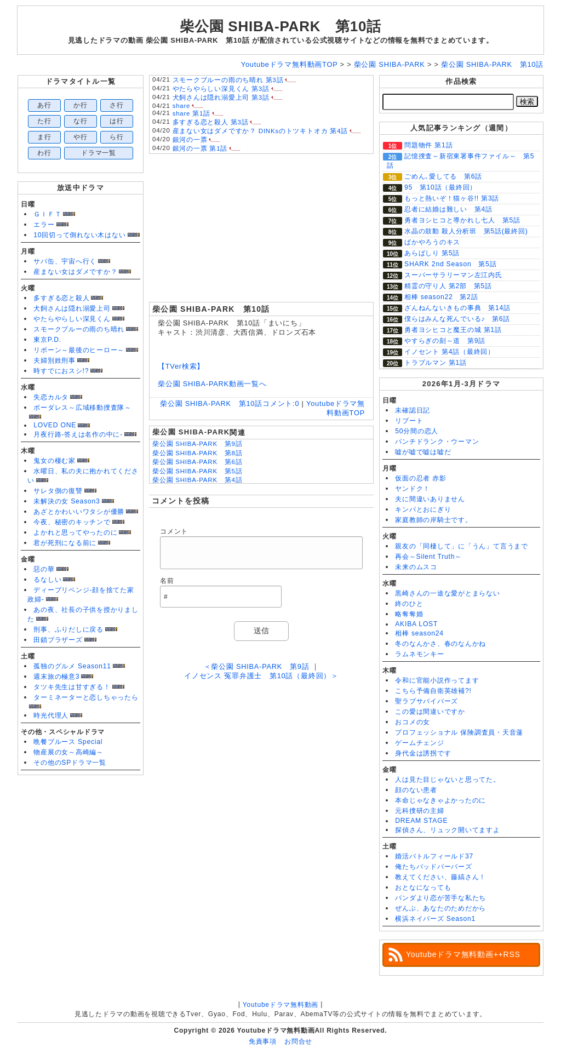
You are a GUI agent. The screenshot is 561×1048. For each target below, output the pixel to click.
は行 (117, 121)
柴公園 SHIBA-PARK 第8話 (197, 453)
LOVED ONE (54, 425)
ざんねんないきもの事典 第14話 (457, 308)
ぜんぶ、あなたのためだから (440, 908)
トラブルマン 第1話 (435, 362)
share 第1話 (191, 113)
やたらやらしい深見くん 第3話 (221, 88)
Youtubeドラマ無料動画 (280, 1005)
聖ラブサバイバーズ (426, 701)
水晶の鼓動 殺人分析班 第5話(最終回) (466, 231)
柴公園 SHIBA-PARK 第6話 (197, 462)
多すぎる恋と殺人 (61, 298)
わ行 (44, 153)
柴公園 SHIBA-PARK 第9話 (197, 443)
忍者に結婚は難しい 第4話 (448, 209)
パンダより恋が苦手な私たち (440, 898)
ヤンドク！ (412, 488)
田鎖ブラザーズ (57, 640)
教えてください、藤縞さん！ (440, 877)
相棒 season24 (419, 633)
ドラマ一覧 (98, 153)
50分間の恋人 (416, 431)
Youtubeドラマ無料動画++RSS (463, 954)
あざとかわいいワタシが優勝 (78, 512)
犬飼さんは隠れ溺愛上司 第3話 (221, 97)
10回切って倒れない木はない (79, 235)
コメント (174, 531)
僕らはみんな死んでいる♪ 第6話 (457, 319)
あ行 (44, 105)
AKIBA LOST (416, 624)
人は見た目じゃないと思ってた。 (447, 779)
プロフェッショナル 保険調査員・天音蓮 (459, 732)
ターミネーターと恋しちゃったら (86, 697)
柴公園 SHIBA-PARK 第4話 (197, 480)
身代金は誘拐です (423, 753)
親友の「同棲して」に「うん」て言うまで (461, 546)
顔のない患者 (416, 790)
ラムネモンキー (419, 654)
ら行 (117, 137)
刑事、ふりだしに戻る (68, 629)
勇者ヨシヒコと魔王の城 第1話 (453, 330)
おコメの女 (412, 722)
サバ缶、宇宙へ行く (64, 261)
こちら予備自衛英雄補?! (433, 691)
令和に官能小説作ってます (437, 680)
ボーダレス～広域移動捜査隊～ (82, 407)
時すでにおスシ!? (61, 371)
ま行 (44, 137)
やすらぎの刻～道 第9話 (444, 341)
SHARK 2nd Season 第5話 (450, 264)
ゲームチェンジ (419, 743)
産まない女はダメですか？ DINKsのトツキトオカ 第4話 (260, 131)
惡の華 (43, 569)
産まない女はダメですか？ (75, 272)
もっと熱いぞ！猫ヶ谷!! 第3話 (451, 198)
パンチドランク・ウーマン (437, 441)
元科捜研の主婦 (419, 811)
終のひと (409, 604)
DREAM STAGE (421, 820)
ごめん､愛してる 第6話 (443, 176)
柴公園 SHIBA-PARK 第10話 (280, 26)
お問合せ (298, 1041)
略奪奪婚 (409, 614)
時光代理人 (50, 715)
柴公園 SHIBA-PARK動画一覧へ (212, 384)
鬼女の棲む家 (54, 461)
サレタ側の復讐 (57, 491)
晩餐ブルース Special (67, 742)
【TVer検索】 (181, 366)
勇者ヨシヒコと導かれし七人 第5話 (462, 220)
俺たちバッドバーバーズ (433, 867)
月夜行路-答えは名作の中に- (78, 434)
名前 (167, 581)
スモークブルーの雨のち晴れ (78, 329)
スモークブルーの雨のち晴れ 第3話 (228, 80)
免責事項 (263, 1041)
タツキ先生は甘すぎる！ (71, 687)
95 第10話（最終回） (440, 187)
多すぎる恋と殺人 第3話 (211, 122)
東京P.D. (47, 339)
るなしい (47, 579)
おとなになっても (423, 887)
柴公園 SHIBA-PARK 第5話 (197, 471)
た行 (44, 121)
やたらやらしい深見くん (71, 319)
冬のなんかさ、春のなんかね (440, 644)
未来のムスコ (416, 567)
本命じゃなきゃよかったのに (440, 800)
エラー (43, 224)
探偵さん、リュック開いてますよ (447, 830)
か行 (80, 105)
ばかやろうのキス (432, 242)
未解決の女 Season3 (66, 501)
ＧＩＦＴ (47, 214)
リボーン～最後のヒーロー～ (78, 350)
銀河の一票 (190, 139)
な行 (80, 121)
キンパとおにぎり (423, 509)
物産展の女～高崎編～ (68, 752)
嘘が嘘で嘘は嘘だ (423, 452)
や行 (80, 137)
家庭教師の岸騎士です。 (433, 520)
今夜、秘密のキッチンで (71, 522)
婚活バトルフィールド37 (434, 856)
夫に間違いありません (430, 499)
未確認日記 (412, 410)
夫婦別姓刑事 (54, 360)
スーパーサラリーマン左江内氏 (453, 275)
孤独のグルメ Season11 (72, 666)
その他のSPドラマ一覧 (69, 762)
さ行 (117, 105)
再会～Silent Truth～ (428, 556)
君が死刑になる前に (64, 543)
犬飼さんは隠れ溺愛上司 (71, 308)
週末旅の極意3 (56, 676)
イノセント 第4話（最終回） (449, 352)
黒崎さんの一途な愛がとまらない (447, 593)
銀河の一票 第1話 (200, 148)
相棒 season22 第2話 (441, 297)
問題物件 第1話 (428, 145)
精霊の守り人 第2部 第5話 (448, 286)
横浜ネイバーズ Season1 (435, 919)
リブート (409, 421)
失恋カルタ (50, 397)
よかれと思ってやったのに (75, 532)
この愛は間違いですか (430, 711)
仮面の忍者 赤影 (420, 478)
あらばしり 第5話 (432, 253)
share (182, 105)
